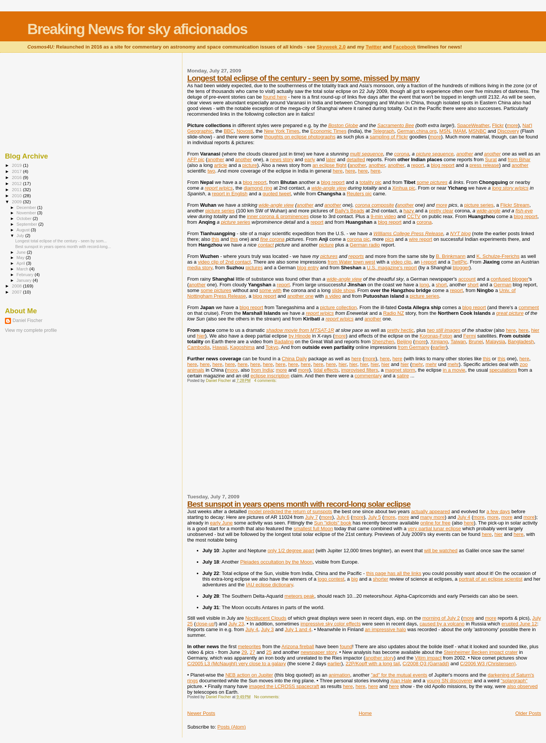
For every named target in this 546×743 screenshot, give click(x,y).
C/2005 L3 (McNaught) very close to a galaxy (236, 663)
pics (389, 239)
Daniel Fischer (27, 320)
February (26, 274)
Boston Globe (343, 125)
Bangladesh (521, 341)
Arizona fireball (297, 646)
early (309, 159)
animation (339, 675)
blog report (442, 165)
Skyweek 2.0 (331, 47)
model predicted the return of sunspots (290, 511)
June (22, 252)
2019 (17, 165)
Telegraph (383, 131)
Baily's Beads (349, 211)
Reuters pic (359, 193)
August (24, 230)
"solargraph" (513, 680)
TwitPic (459, 262)
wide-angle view (329, 188)
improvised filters (359, 370)
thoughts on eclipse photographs (300, 137)
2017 (17, 171)
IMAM (459, 131)
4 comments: (266, 381)
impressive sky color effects (330, 624)
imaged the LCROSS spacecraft (284, 686)
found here (275, 97)
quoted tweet (277, 193)
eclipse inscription (270, 376)
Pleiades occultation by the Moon (276, 562)
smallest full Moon (313, 528)
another (464, 154)
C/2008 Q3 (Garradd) (426, 663)
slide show (343, 290)
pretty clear (441, 211)
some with (270, 290)
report (417, 165)
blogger (461, 267)
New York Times (281, 131)
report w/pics (219, 188)
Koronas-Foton (436, 336)
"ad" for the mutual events (399, 675)
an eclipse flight (329, 165)
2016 (17, 177)
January (25, 280)
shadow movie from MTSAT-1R (300, 330)
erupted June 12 (519, 624)
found (346, 646)
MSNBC (477, 131)
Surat (491, 159)
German (502, 284)
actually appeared (430, 511)
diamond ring (258, 188)
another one (300, 296)
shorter (380, 579)
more (512, 125)
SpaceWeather (473, 125)
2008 (17, 285)
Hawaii (219, 347)
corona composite (374, 205)
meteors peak (299, 596)
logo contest (331, 579)
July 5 (374, 517)
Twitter (373, 47)
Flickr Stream (515, 205)
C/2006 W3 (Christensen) (488, 663)
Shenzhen (383, 341)
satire (403, 376)
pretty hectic (400, 330)
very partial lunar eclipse (434, 528)
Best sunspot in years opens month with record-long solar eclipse (299, 504)
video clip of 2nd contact (224, 262)
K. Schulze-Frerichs (498, 256)
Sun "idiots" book (332, 523)
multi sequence (366, 154)
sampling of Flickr (389, 137)
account (467, 279)
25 (268, 652)
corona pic (358, 239)
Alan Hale (400, 680)
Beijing (404, 341)
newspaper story (318, 652)
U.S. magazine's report (392, 267)
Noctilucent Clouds (265, 618)
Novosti (245, 131)
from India (262, 370)
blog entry (307, 267)
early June (221, 523)
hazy (409, 211)
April (21, 263)
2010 (17, 195)
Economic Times (328, 131)
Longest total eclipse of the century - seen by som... (61, 241)
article (221, 165)
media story (199, 267)
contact (266, 245)
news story (281, 159)
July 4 (463, 517)
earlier (439, 347)
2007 (17, 291)
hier (535, 330)
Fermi (469, 336)
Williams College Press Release (408, 233)
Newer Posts (201, 713)
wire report (420, 239)
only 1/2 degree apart (291, 550)
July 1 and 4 (298, 629)
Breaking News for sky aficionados (137, 29)
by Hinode (300, 336)
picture (249, 165)
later (331, 159)
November (27, 212)
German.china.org (416, 131)
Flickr (498, 125)
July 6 (343, 517)
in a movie (454, 370)
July (21, 235)
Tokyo (271, 347)
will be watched (440, 550)
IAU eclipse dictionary (269, 584)
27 (252, 652)
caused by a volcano (442, 624)
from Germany (413, 347)
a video (333, 296)
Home (365, 713)
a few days (498, 511)
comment (529, 307)
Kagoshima (242, 347)
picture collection (338, 307)
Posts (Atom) (231, 727)
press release (484, 165)
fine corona (272, 239)
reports (356, 256)
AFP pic (195, 159)
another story (379, 658)
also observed (522, 686)
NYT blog (460, 233)
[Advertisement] (244, 441)
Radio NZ (393, 313)
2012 (17, 183)
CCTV (413, 216)
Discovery (508, 131)
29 (244, 652)
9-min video (383, 216)
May (21, 257)
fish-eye (524, 211)
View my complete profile (31, 330)
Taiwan (458, 341)
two (211, 171)
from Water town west (351, 262)
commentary (368, 376)
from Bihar (519, 159)
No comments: (267, 697)
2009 (17, 201)
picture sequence (434, 154)
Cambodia (198, 347)
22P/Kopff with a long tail (372, 663)
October (25, 218)
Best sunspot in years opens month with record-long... (63, 246)
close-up (205, 624)
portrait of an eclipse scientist (490, 579)
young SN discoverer (449, 680)
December (27, 207)
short (441, 284)
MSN (444, 131)
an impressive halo (385, 629)
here (338, 171)
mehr (417, 364)
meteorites (249, 646)
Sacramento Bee (395, 125)
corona (401, 154)
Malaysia (495, 341)
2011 (17, 189)
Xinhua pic (403, 188)
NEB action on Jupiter (249, 675)
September (28, 224)
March (23, 269)
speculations (503, 370)
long (424, 284)
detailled (356, 159)
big (354, 579)
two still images (443, 330)
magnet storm (400, 370)
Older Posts (528, 713)
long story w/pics (510, 188)
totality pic (370, 182)
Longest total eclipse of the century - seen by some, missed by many (303, 78)
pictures (329, 256)
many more (432, 517)
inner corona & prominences (278, 216)
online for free (435, 523)
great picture (510, 313)
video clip (401, 262)
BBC (229, 131)
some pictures (432, 182)
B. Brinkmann (451, 256)
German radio (365, 245)
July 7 (311, 517)
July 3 (267, 629)
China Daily (294, 358)
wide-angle (488, 211)
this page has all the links (393, 573)
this (215, 239)
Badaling (284, 341)
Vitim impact (428, 658)
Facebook (404, 47)
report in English (230, 193)
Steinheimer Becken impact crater (481, 652)
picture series (478, 205)
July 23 (236, 624)
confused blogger (510, 279)
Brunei (476, 341)
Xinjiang (439, 341)
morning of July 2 (441, 618)
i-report (428, 262)
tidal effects (326, 370)
